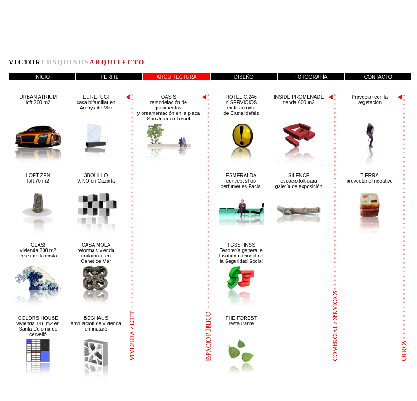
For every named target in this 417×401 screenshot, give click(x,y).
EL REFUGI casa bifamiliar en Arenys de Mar (96, 102)
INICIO (42, 76)
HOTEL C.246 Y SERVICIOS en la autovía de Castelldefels (241, 105)
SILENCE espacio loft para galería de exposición (299, 181)
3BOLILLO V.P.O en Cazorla (96, 178)
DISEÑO (244, 76)
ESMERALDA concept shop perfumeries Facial (241, 181)
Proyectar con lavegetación (370, 99)
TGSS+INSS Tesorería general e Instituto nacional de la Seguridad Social (241, 253)
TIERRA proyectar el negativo (369, 178)
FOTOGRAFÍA (311, 76)
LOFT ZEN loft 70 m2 (38, 178)
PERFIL (109, 76)
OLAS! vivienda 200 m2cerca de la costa (38, 250)
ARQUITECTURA (176, 76)
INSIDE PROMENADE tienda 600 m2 (299, 99)
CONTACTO (378, 76)
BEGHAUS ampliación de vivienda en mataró (96, 323)
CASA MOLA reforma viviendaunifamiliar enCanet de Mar (96, 253)
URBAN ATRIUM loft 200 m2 (38, 99)
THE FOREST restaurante (241, 320)
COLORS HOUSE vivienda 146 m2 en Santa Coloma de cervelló (37, 326)
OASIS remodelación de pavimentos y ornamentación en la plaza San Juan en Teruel (168, 107)
